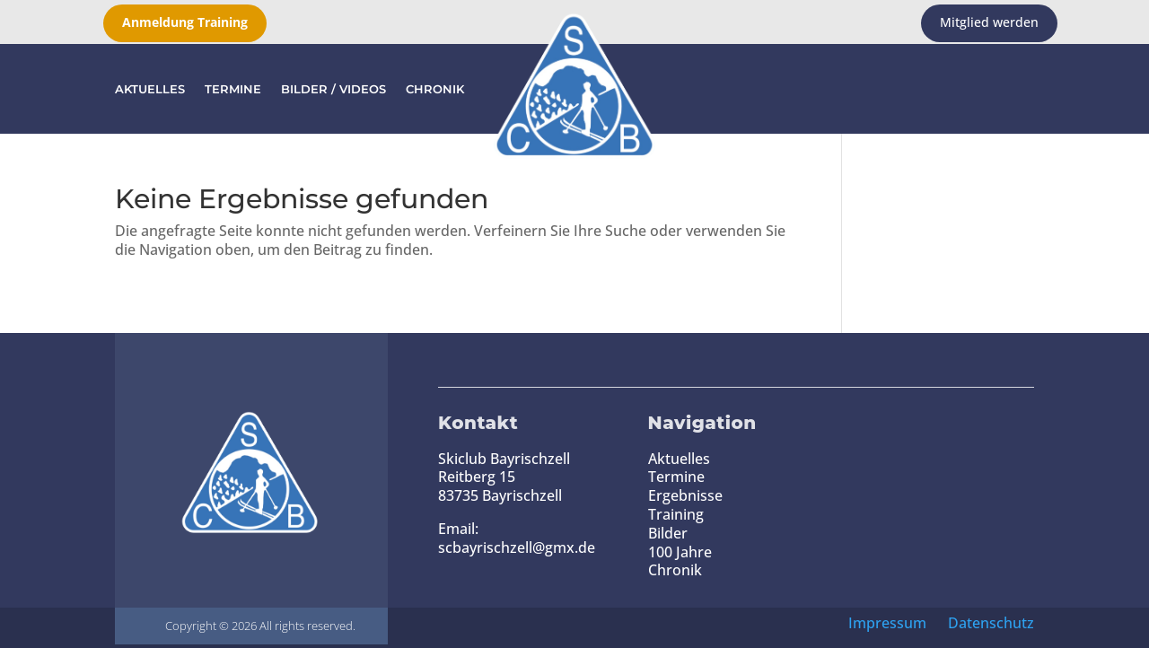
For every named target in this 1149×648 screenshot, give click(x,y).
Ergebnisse (685, 495)
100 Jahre (680, 552)
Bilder (668, 533)
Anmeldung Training (185, 22)
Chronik (435, 89)
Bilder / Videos (333, 89)
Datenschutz (991, 623)
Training (676, 514)
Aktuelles (150, 89)
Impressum (887, 623)
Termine (233, 89)
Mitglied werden (989, 22)
